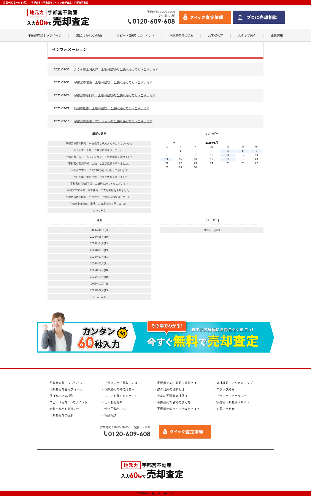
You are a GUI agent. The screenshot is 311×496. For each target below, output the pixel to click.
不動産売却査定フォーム (66, 389)
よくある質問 (113, 402)
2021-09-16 (103, 121)
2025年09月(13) (99, 290)
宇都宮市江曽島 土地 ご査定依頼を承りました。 (99, 203)
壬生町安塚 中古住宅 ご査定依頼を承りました (99, 176)
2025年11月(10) (99, 276)
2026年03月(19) (99, 250)
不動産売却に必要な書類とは (177, 383)
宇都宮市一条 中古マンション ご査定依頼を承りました (99, 156)
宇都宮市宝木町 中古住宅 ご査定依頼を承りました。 (99, 190)
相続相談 (110, 415)
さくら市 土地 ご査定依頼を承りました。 (99, 150)
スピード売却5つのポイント (136, 35)
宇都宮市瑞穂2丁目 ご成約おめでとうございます (99, 183)
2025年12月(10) (99, 270)
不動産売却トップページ (44, 35)
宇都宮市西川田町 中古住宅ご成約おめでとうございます (99, 143)
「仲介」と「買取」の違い (122, 383)
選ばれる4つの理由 (89, 35)
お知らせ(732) (211, 230)
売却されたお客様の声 (64, 408)
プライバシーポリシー (231, 395)
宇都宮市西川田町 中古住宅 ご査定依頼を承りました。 (99, 197)
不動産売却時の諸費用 (119, 389)
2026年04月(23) (99, 243)
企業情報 (277, 35)
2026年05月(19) (99, 236)
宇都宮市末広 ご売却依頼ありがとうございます (99, 170)
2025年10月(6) (99, 283)
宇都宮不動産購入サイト (233, 402)
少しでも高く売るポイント (122, 395)
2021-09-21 (101, 108)
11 (228, 155)
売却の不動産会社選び (172, 395)
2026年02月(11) (99, 256)
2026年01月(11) (99, 263)
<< (174, 142)
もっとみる (99, 210)
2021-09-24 (105, 95)
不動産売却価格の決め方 (173, 402)
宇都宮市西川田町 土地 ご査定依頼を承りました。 (99, 163)
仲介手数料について (118, 408)
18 (228, 159)
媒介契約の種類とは (170, 389)
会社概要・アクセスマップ (234, 383)
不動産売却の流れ (181, 35)
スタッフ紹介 (247, 35)
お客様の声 (215, 35)
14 (166, 159)
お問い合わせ (225, 408)
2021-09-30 (106, 69)
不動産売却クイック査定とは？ (178, 408)
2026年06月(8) (99, 230)
